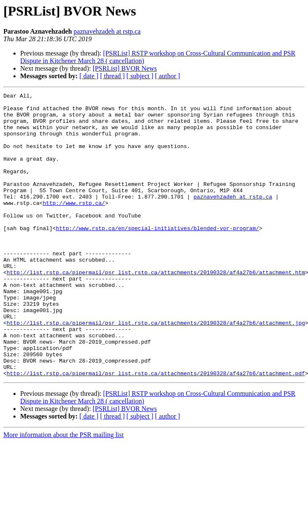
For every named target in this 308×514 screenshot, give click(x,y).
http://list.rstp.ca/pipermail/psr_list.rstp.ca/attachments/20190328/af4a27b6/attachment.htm (156, 309)
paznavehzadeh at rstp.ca (107, 31)
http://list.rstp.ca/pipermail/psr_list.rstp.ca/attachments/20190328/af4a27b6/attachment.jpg (156, 369)
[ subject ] (139, 75)
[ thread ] (112, 75)
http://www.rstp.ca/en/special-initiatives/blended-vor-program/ (157, 256)
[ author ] (167, 75)
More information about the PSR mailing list (63, 491)
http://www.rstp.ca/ (74, 225)
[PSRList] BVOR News (124, 68)
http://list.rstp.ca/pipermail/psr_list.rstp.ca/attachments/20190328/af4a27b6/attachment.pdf (156, 430)
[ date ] (88, 75)
